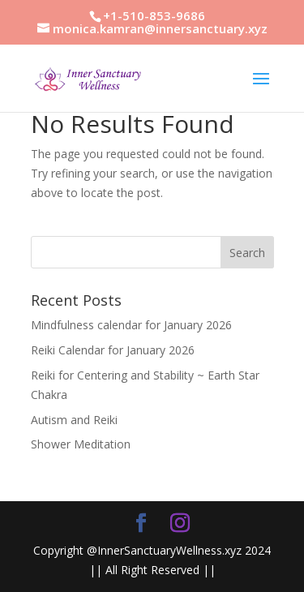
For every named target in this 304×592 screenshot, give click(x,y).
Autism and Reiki (74, 419)
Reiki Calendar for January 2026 (113, 350)
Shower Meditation (81, 444)
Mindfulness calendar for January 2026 (131, 324)
